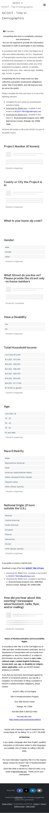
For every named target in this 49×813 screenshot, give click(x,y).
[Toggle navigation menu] (44, 5)
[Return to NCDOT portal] (18, 3)
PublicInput (18, 797)
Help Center (30, 806)
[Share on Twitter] (26, 790)
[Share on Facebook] (20, 791)
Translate (8, 31)
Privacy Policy (7, 804)
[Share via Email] (39, 790)
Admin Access (19, 806)
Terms (43, 804)
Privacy (36, 804)
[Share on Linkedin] (33, 791)
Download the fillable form (16, 108)
